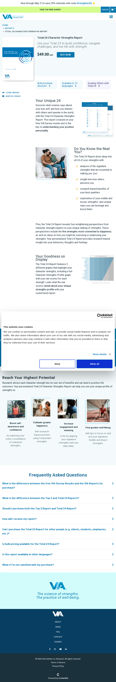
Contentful (63, 678)
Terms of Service (58, 662)
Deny (57, 363)
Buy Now (65, 55)
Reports (9, 28)
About (58, 622)
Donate (58, 642)
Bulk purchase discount (44, 84)
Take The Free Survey (50, 9)
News (58, 627)
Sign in (105, 9)
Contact (58, 637)
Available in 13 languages (69, 84)
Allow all (94, 363)
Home (5, 25)
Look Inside (10, 92)
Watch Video (11, 96)
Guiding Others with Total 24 (98, 84)
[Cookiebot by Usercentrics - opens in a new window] (99, 316)
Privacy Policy (58, 666)
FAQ (58, 632)
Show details (100, 354)
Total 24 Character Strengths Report (26, 31)
